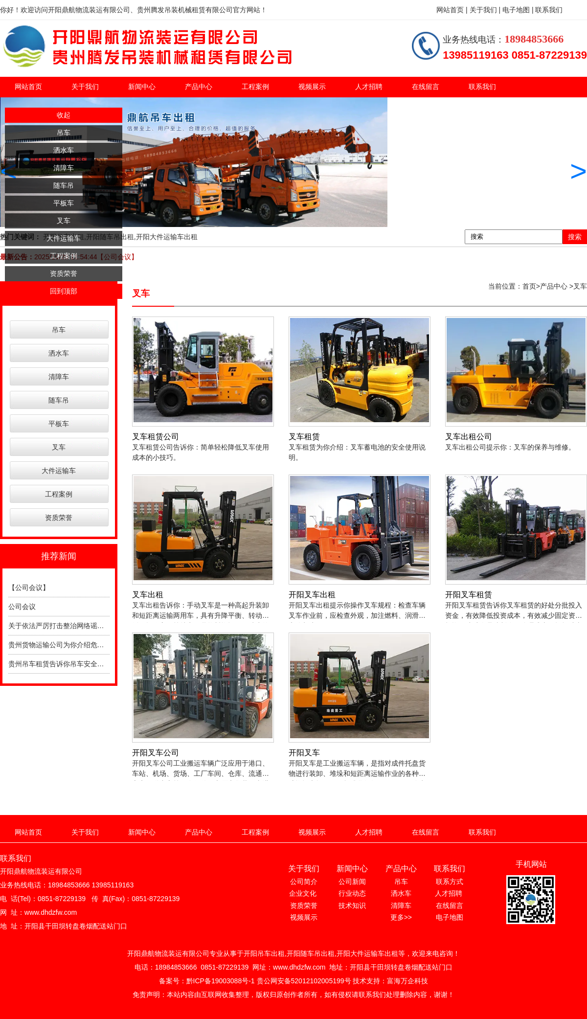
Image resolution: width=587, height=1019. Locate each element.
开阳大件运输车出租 (167, 237)
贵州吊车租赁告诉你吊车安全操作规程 (66, 664)
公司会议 (22, 607)
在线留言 (425, 87)
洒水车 (63, 150)
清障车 (63, 168)
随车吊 (63, 185)
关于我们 (85, 87)
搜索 (575, 237)
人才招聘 (369, 87)
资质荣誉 (63, 273)
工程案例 (255, 87)
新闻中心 (142, 87)
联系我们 (482, 87)
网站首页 (28, 87)
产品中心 (198, 87)
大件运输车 (63, 238)
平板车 (63, 203)
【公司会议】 (28, 587)
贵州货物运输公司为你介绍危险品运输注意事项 (80, 645)
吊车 (63, 132)
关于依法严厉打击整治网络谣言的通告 (66, 626)
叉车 (63, 221)
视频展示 (312, 87)
